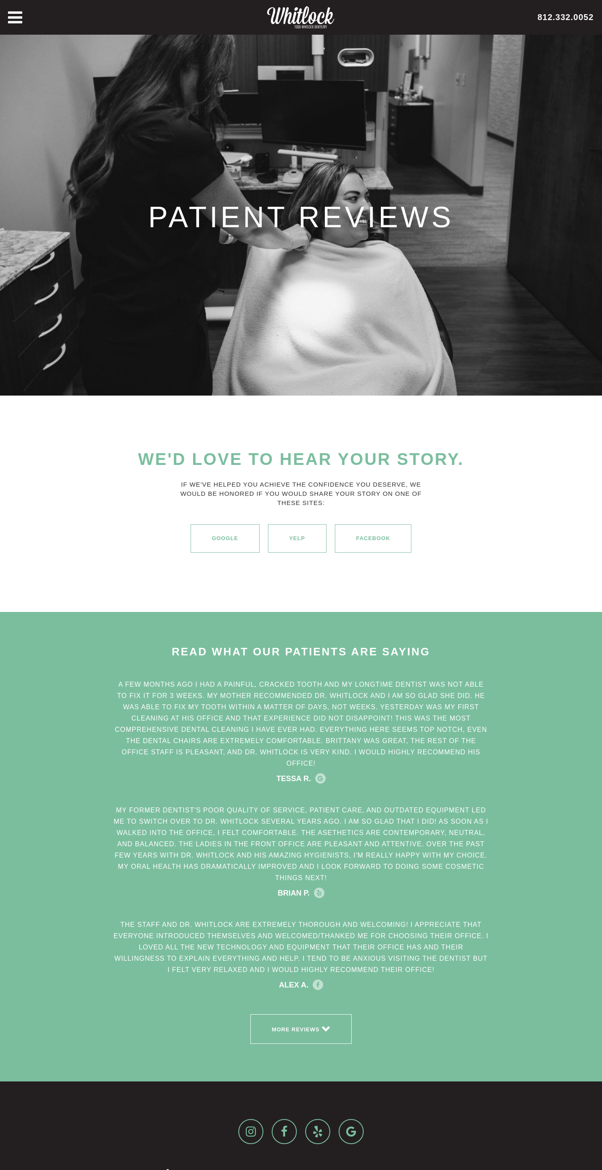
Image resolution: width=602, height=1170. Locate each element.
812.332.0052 (566, 17)
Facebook (373, 538)
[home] (300, 17)
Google (225, 538)
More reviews (301, 1028)
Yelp (297, 538)
